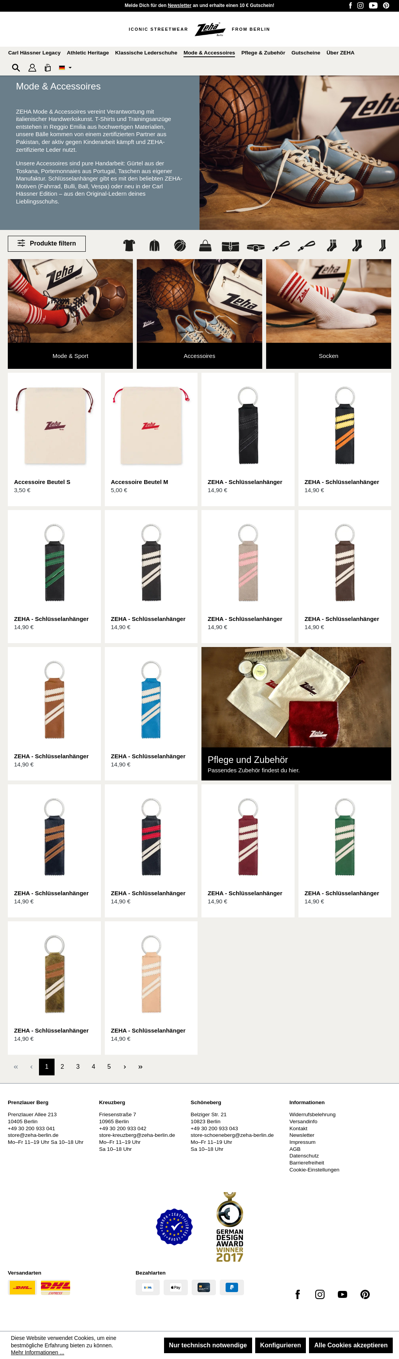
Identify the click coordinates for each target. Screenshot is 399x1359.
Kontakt (298, 1128)
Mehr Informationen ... (37, 1352)
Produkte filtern (47, 243)
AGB (295, 1149)
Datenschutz (304, 1156)
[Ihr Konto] (32, 67)
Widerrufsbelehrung (313, 1114)
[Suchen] (16, 67)
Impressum (303, 1142)
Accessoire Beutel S (42, 482)
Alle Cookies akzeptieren (351, 1345)
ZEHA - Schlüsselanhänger (245, 482)
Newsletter (180, 5)
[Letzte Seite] (140, 1067)
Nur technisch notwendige (208, 1345)
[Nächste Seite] (124, 1067)
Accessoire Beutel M (139, 482)
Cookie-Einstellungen (314, 1170)
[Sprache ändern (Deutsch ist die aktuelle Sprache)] (65, 67)
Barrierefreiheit (307, 1163)
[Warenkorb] (48, 67)
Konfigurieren (280, 1345)
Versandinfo (304, 1121)
